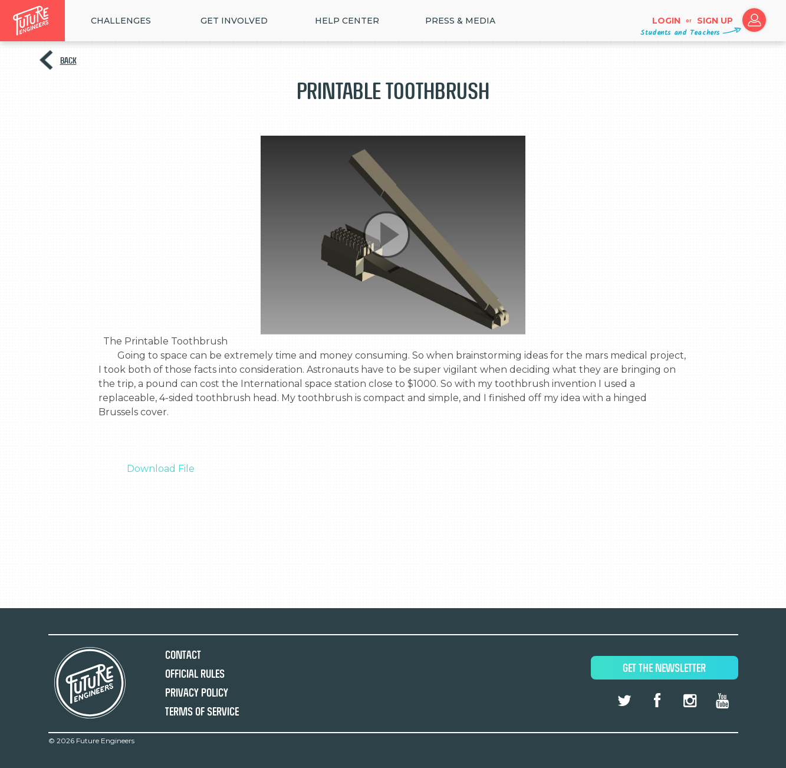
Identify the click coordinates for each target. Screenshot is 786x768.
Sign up (715, 21)
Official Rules (195, 674)
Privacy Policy (196, 693)
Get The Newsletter (664, 668)
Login (666, 21)
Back (68, 60)
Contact (183, 655)
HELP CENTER (347, 20)
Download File (161, 468)
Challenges (121, 20)
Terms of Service (202, 711)
